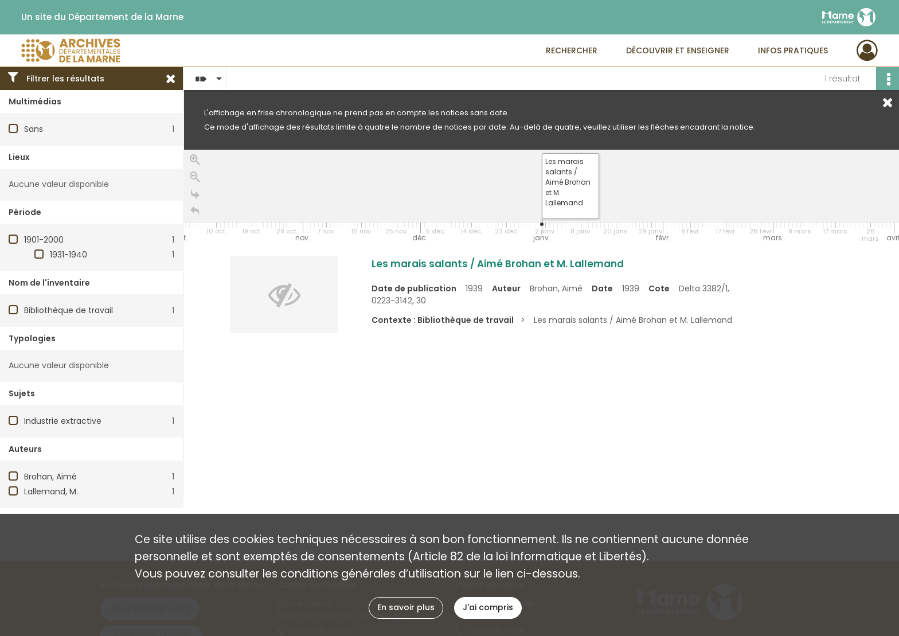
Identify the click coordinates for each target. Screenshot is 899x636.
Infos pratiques (793, 50)
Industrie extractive (62, 421)
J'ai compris (488, 607)
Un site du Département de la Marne (102, 17)
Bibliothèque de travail (68, 310)
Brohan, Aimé (50, 476)
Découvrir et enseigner (677, 50)
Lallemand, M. (51, 491)
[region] (541, 322)
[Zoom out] (195, 177)
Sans (33, 129)
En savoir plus (406, 607)
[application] (541, 197)
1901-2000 (44, 239)
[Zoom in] (195, 160)
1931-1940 (68, 254)
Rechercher (571, 50)
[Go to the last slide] (195, 194)
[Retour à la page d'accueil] (195, 211)
